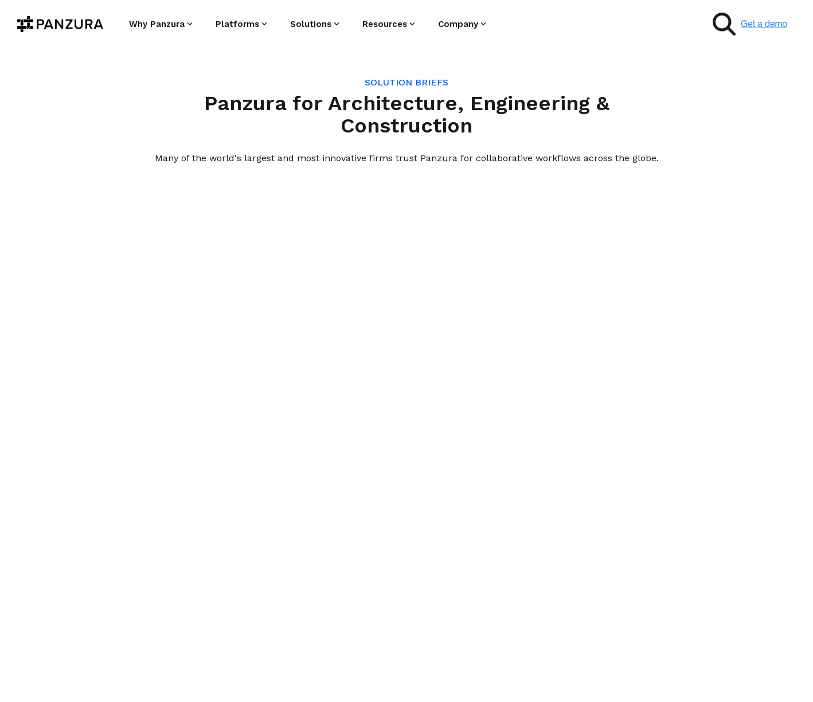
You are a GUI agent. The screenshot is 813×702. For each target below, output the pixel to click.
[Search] (724, 24)
